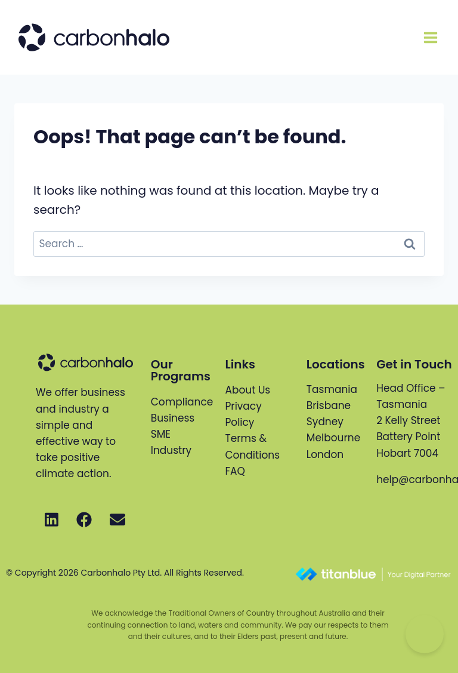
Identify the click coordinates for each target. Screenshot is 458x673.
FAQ (235, 471)
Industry (171, 450)
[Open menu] (430, 37)
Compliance (182, 402)
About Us (247, 390)
